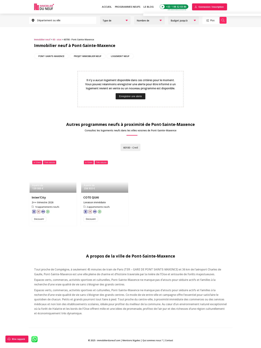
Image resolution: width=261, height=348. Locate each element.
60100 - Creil (130, 147)
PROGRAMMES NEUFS (127, 6)
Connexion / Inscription (211, 7)
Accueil (107, 6)
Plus (214, 20)
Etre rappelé (18, 339)
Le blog (148, 6)
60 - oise (57, 39)
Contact (169, 341)
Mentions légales (131, 341)
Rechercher (228, 20)
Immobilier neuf (42, 39)
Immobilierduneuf (48, 7)
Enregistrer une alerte (130, 96)
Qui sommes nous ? (152, 341)
